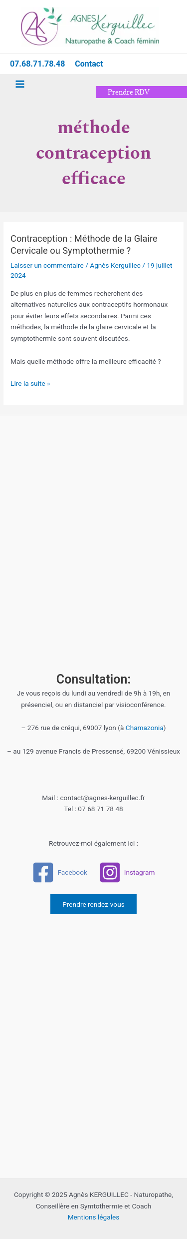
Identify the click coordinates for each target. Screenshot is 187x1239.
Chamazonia (145, 728)
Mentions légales (94, 1217)
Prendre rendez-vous (93, 904)
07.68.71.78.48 (37, 64)
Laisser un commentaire (47, 265)
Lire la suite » (30, 382)
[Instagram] (127, 872)
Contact (89, 64)
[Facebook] (59, 872)
